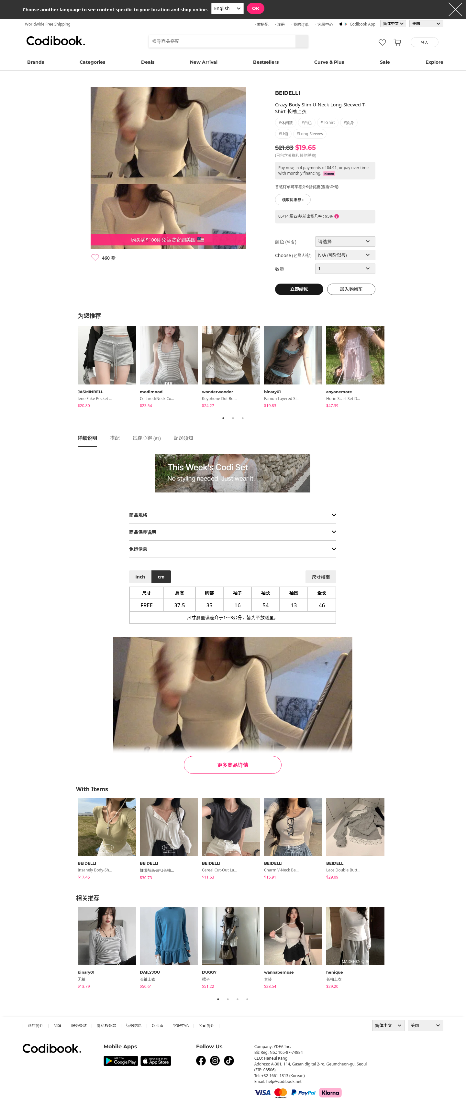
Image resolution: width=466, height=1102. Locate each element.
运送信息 (134, 1025)
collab (157, 1025)
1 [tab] (223, 418)
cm (161, 577)
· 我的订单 (300, 24)
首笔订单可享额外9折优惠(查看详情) (306, 186)
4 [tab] (247, 999)
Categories (92, 62)
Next (393, 368)
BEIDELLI (287, 93)
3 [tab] (242, 418)
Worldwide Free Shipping (48, 24)
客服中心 (181, 1025)
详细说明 (87, 438)
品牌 (57, 1025)
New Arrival (203, 62)
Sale (385, 62)
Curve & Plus (329, 62)
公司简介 (206, 1025)
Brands (35, 62)
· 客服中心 (324, 24)
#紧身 (349, 122)
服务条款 (79, 1025)
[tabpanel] (109, 368)
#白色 (307, 122)
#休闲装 (286, 122)
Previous (73, 368)
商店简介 (35, 1025)
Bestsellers (266, 62)
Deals (147, 62)
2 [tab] (233, 418)
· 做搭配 (261, 24)
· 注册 (280, 24)
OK (255, 8)
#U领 (283, 133)
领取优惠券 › (293, 199)
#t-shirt (328, 122)
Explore (434, 62)
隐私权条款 (106, 1025)
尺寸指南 (321, 577)
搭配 (115, 438)
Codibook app (362, 24)
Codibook (56, 41)
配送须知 (183, 438)
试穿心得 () (147, 438)
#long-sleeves (310, 133)
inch (140, 577)
